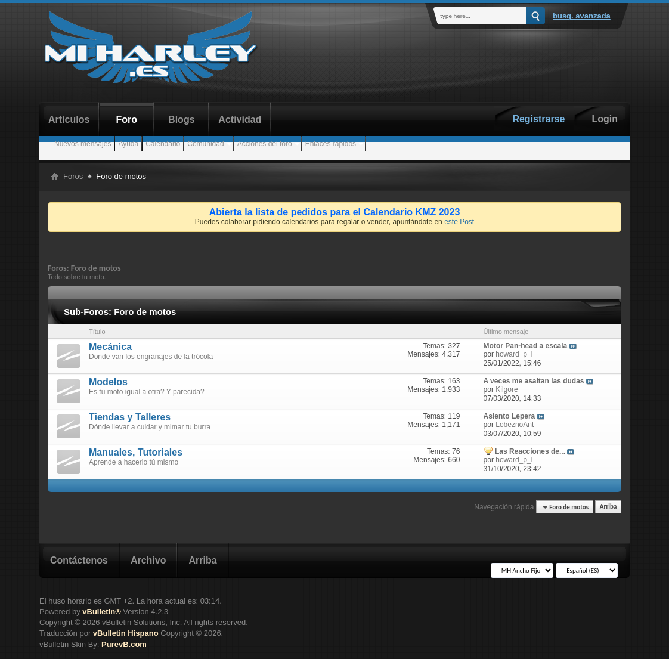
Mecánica (110, 347)
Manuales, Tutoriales (135, 452)
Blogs (181, 120)
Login (604, 119)
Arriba (608, 507)
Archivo (148, 560)
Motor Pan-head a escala (526, 346)
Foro (127, 120)
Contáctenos (79, 560)
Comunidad (205, 144)
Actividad (239, 120)
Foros (73, 176)
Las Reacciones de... (530, 451)
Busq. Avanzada (582, 15)
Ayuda (128, 144)
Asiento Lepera (509, 416)
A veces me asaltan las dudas (534, 381)
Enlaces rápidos (330, 144)
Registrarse (538, 119)
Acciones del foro (264, 144)
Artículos (68, 120)
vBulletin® (101, 611)
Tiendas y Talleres (130, 417)
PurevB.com (124, 644)
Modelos (108, 382)
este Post (459, 222)
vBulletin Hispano (126, 633)
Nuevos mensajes (82, 144)
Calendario (162, 144)
